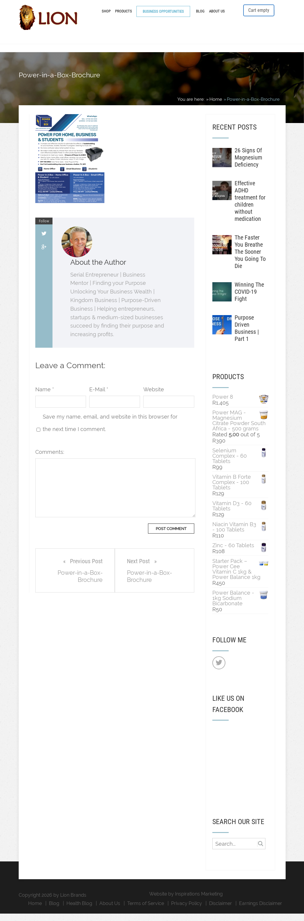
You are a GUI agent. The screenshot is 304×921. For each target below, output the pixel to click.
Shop (106, 15)
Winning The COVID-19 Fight (249, 299)
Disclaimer (220, 911)
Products (123, 15)
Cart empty (258, 14)
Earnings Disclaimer (260, 911)
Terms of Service (145, 911)
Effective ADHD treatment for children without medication (250, 208)
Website (153, 397)
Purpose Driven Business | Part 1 (247, 335)
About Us (217, 15)
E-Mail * (98, 397)
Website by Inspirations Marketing (186, 901)
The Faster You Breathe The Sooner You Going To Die (250, 259)
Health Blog (79, 911)
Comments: (49, 459)
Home (35, 911)
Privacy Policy (186, 911)
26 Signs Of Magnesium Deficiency (248, 164)
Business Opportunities (163, 16)
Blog (200, 15)
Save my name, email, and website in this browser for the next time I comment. (110, 430)
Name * (44, 397)
